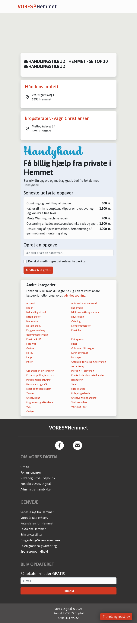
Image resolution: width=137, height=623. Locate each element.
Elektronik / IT (34, 339)
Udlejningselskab (80, 393)
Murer (29, 361)
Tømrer (30, 393)
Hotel (29, 352)
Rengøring (77, 379)
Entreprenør (77, 339)
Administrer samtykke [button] (36, 489)
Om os (25, 467)
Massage (76, 357)
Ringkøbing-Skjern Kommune (40, 540)
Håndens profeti (41, 86)
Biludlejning (77, 316)
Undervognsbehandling (84, 397)
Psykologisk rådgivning (38, 379)
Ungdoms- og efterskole (39, 402)
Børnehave (32, 321)
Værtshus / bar (78, 406)
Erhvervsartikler (31, 534)
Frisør (74, 343)
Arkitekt (30, 303)
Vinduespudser (79, 402)
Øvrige (30, 411)
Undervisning (33, 397)
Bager (29, 307)
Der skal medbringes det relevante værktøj (57, 261)
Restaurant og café (36, 384)
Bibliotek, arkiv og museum (85, 312)
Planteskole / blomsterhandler (87, 375)
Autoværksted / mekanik (84, 303)
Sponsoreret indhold (34, 551)
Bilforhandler (33, 316)
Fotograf (31, 343)
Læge (29, 357)
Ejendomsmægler (81, 325)
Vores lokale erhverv (34, 517)
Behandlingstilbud (36, 312)
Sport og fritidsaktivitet (38, 388)
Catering (76, 321)
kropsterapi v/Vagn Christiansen (57, 118)
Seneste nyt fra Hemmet (37, 512)
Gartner (30, 348)
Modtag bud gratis (38, 270)
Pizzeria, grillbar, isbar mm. (40, 375)
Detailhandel (33, 325)
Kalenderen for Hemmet (37, 523)
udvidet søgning (74, 295)
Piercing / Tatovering (82, 370)
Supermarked (78, 388)
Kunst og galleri (79, 352)
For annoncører (31, 472)
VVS (28, 406)
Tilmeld (68, 591)
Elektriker (76, 330)
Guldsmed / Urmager (82, 348)
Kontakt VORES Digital (36, 483)
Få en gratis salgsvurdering (39, 546)
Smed (74, 384)
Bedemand (77, 307)
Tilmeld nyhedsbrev (116, 616)
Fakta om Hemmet (33, 529)
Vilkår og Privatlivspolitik (38, 478)
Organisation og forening (40, 370)
